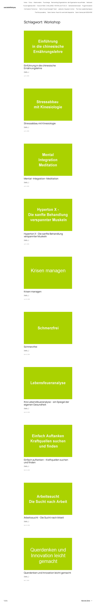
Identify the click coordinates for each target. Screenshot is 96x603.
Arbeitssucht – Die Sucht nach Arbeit (44, 517)
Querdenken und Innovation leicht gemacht (47, 572)
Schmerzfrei (30, 346)
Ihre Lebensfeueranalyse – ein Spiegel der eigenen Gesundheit (46, 403)
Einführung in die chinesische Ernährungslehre (40, 67)
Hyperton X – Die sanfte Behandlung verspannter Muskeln (43, 235)
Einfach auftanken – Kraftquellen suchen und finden (46, 461)
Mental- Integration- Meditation (41, 178)
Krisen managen (33, 291)
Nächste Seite (86, 601)
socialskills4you (10, 7)
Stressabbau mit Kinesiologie (40, 123)
